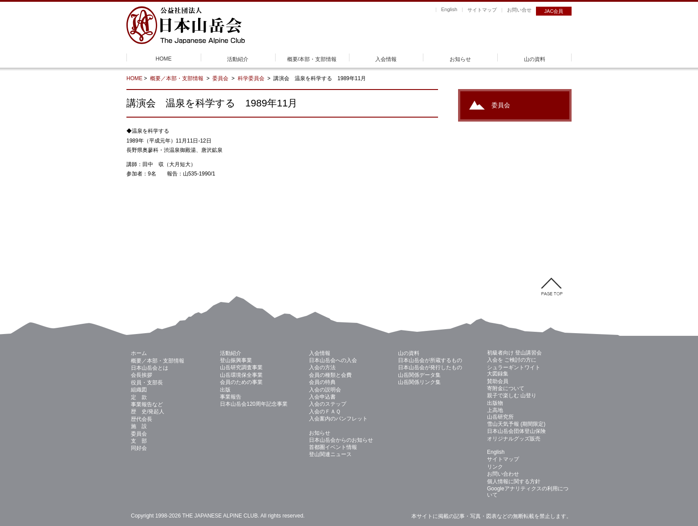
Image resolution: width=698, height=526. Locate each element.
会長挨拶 (141, 375)
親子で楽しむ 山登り (511, 395)
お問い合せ (519, 9)
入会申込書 (322, 397)
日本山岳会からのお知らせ (341, 440)
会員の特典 (322, 382)
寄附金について (505, 388)
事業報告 (230, 397)
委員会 (221, 78)
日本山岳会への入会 (333, 360)
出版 (225, 390)
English (449, 9)
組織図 (139, 390)
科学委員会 (252, 78)
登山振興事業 (236, 360)
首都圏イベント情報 (333, 447)
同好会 (139, 448)
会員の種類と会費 (330, 375)
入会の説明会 (325, 390)
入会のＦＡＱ (325, 411)
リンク (495, 467)
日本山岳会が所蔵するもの (430, 360)
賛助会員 (497, 381)
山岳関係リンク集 (419, 382)
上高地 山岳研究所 (500, 413)
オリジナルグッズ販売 (513, 439)
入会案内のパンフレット (338, 419)
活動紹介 (237, 59)
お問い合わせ (503, 474)
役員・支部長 (147, 382)
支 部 (139, 441)
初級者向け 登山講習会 (514, 353)
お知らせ (460, 59)
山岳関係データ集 (419, 375)
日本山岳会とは (149, 368)
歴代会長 (141, 419)
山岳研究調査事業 (241, 367)
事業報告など (147, 404)
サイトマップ (482, 9)
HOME (164, 59)
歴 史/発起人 (147, 411)
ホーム (139, 353)
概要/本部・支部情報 (312, 59)
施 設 (139, 426)
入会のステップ (327, 404)
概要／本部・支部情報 (177, 78)
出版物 (495, 403)
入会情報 (386, 59)
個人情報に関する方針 (513, 481)
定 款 (139, 397)
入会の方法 (322, 367)
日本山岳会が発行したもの (430, 367)
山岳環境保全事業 (241, 375)
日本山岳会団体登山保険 (516, 431)
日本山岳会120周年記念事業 (254, 404)
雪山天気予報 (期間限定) (516, 424)
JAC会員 (554, 11)
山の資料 (534, 59)
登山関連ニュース (330, 454)
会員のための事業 (241, 382)
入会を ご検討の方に (511, 360)
